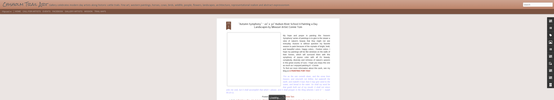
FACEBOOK (57, 11)
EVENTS (46, 11)
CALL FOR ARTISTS (32, 11)
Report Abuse (293, 98)
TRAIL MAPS (100, 11)
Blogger (285, 98)
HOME (18, 11)
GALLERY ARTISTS (73, 11)
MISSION (88, 11)
